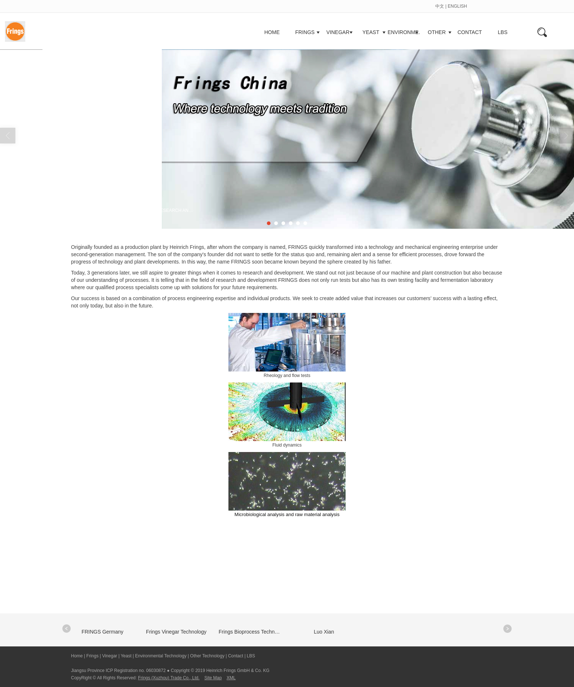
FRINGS (305, 32)
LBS (502, 32)
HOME (272, 32)
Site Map (212, 677)
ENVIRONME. (404, 32)
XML (231, 677)
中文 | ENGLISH (451, 6)
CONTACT (470, 32)
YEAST (370, 32)
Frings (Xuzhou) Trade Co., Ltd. (169, 677)
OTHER (437, 32)
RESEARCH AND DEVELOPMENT (177, 210)
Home (105, 210)
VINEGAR (337, 32)
